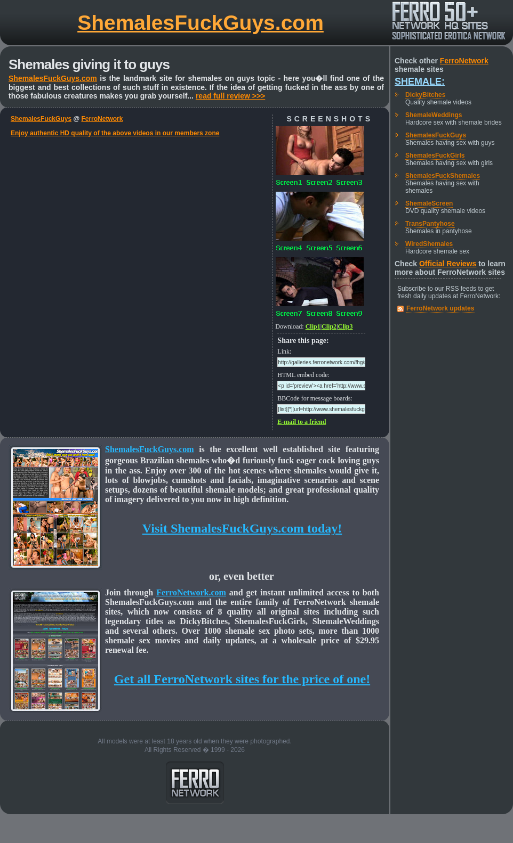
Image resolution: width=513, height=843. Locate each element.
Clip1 (313, 326)
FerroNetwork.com (191, 592)
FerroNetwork (102, 118)
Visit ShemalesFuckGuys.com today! (242, 528)
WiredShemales (429, 244)
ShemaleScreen (429, 203)
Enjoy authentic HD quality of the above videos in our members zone (115, 133)
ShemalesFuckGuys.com (200, 22)
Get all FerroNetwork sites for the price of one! (242, 679)
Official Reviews (447, 263)
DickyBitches (425, 95)
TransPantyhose (430, 223)
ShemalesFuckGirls (434, 155)
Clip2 (329, 326)
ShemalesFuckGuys (41, 118)
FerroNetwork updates (440, 308)
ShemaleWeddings (433, 115)
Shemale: (420, 81)
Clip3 (345, 326)
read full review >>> (230, 96)
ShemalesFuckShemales (442, 175)
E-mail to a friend (301, 421)
